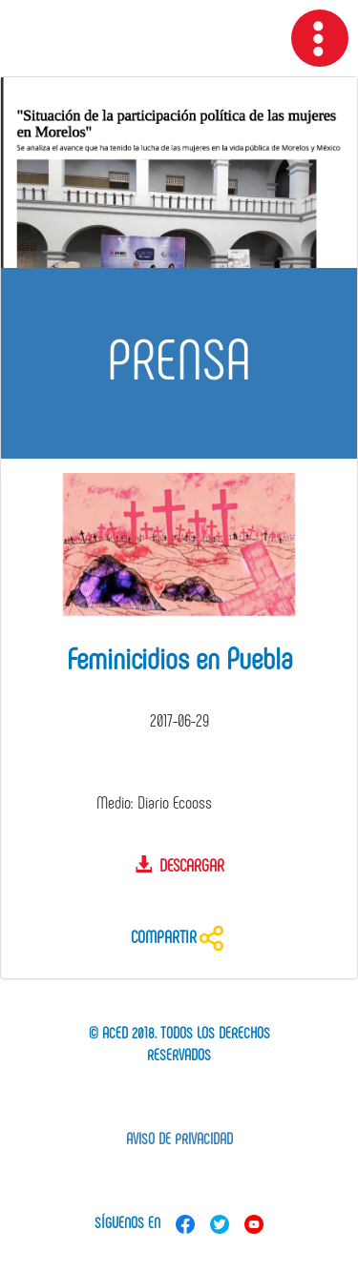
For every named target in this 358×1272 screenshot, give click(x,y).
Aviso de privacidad (179, 1138)
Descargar (179, 864)
